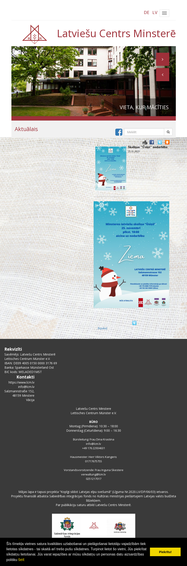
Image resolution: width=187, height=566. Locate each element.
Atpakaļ (102, 328)
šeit (21, 559)
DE (146, 12)
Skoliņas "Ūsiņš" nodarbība (147, 147)
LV (154, 12)
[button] (162, 74)
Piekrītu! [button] (165, 552)
